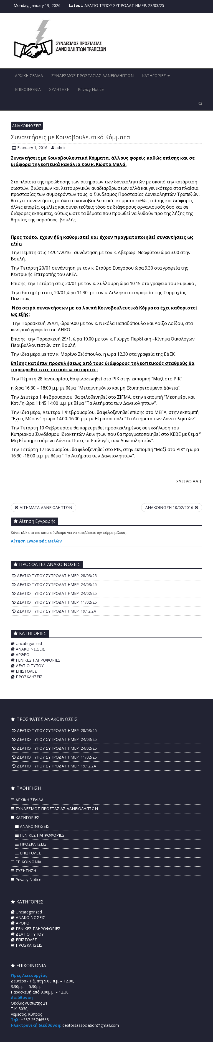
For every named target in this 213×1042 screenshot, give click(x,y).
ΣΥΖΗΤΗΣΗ (59, 89)
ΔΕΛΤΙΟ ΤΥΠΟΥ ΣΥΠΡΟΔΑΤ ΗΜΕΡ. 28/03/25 (124, 5)
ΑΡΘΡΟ (22, 654)
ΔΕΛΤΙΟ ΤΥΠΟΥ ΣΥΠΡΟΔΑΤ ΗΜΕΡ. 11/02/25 (57, 602)
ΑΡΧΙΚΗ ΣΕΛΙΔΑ (29, 75)
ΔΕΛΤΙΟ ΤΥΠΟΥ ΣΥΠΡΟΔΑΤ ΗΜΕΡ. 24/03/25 (57, 584)
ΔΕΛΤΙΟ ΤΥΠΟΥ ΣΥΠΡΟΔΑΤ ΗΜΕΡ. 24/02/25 (57, 593)
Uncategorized (29, 643)
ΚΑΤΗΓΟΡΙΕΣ (156, 75)
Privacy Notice (91, 89)
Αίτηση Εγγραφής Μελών (36, 541)
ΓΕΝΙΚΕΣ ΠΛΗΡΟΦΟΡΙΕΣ (38, 660)
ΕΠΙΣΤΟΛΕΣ (26, 671)
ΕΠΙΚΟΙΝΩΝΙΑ (28, 89)
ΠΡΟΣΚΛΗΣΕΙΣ (29, 676)
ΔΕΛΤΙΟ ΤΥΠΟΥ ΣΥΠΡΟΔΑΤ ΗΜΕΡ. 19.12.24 (56, 611)
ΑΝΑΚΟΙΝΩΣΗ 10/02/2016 (171, 507)
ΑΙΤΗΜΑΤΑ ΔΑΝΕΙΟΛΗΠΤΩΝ (43, 507)
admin (59, 147)
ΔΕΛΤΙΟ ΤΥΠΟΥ (30, 665)
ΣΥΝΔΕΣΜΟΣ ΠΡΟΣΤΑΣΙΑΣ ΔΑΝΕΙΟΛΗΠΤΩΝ (92, 75)
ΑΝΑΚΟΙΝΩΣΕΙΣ (27, 125)
